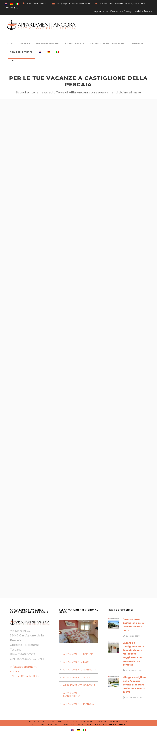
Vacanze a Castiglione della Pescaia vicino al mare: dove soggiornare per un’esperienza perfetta (133, 653)
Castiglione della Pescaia (107, 43)
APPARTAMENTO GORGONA (79, 685)
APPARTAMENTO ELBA (76, 661)
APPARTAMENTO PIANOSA (78, 704)
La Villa (25, 43)
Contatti (137, 43)
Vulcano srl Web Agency (107, 724)
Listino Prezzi (74, 43)
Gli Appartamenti (47, 43)
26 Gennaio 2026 (134, 697)
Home (10, 43)
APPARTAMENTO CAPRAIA (78, 654)
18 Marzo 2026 (133, 636)
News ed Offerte (21, 52)
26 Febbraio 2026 (134, 670)
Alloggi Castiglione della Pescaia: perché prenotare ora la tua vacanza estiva (134, 684)
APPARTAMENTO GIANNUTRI (79, 669)
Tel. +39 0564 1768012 (25, 676)
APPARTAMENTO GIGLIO (77, 677)
